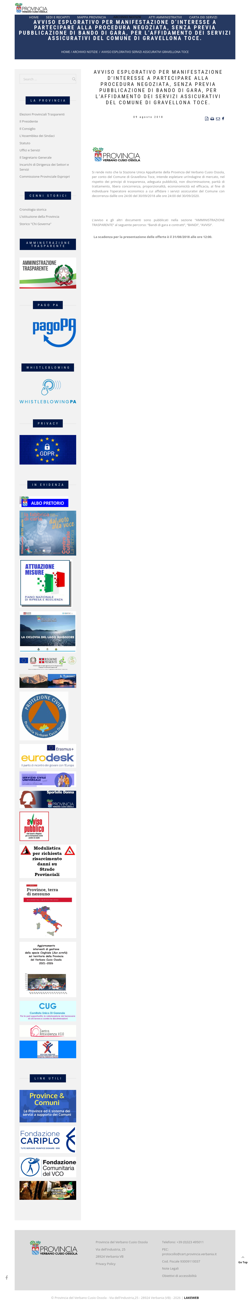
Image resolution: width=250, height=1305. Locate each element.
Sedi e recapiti (58, 17)
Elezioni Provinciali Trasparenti (42, 114)
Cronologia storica (33, 209)
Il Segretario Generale (36, 157)
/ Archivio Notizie (84, 52)
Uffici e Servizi (30, 150)
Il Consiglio (27, 128)
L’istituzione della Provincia (39, 216)
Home (34, 17)
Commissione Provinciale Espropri (45, 176)
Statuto (25, 143)
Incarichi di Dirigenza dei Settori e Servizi (44, 167)
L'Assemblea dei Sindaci (37, 136)
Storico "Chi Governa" (35, 224)
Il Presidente (29, 121)
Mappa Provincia (91, 17)
